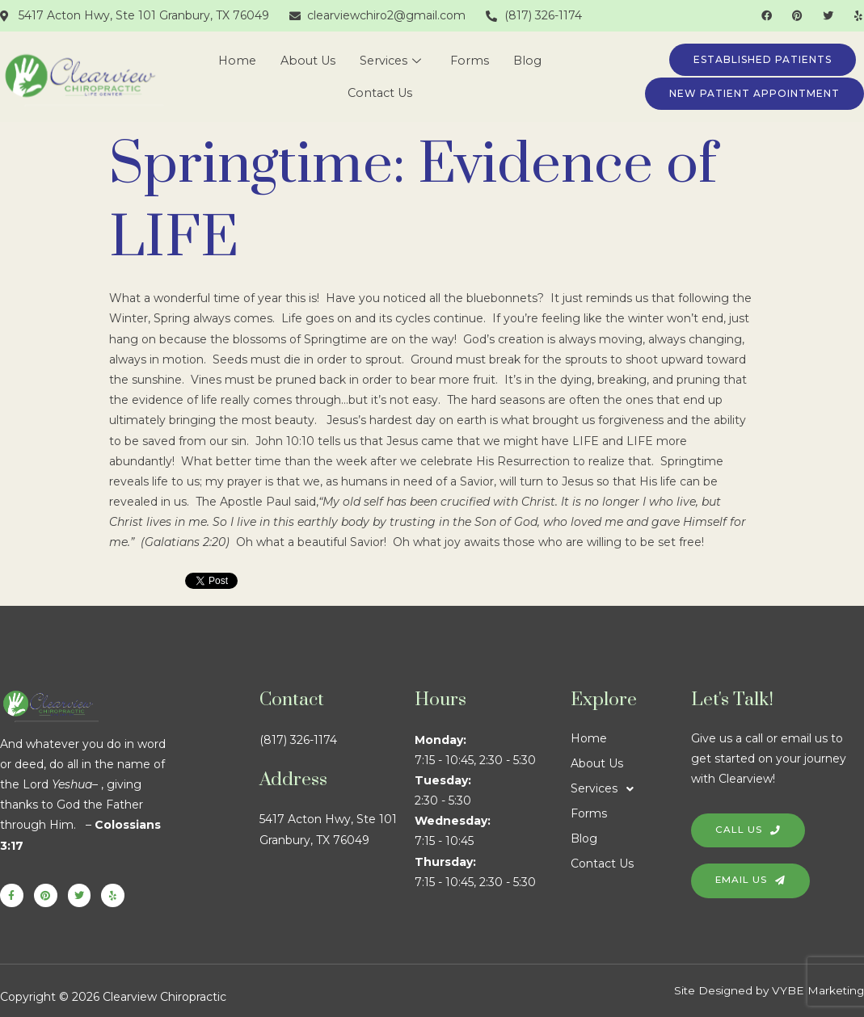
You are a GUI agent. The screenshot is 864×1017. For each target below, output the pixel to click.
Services (392, 61)
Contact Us (380, 93)
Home (234, 61)
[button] (631, 788)
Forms (473, 61)
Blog (531, 61)
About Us (307, 61)
